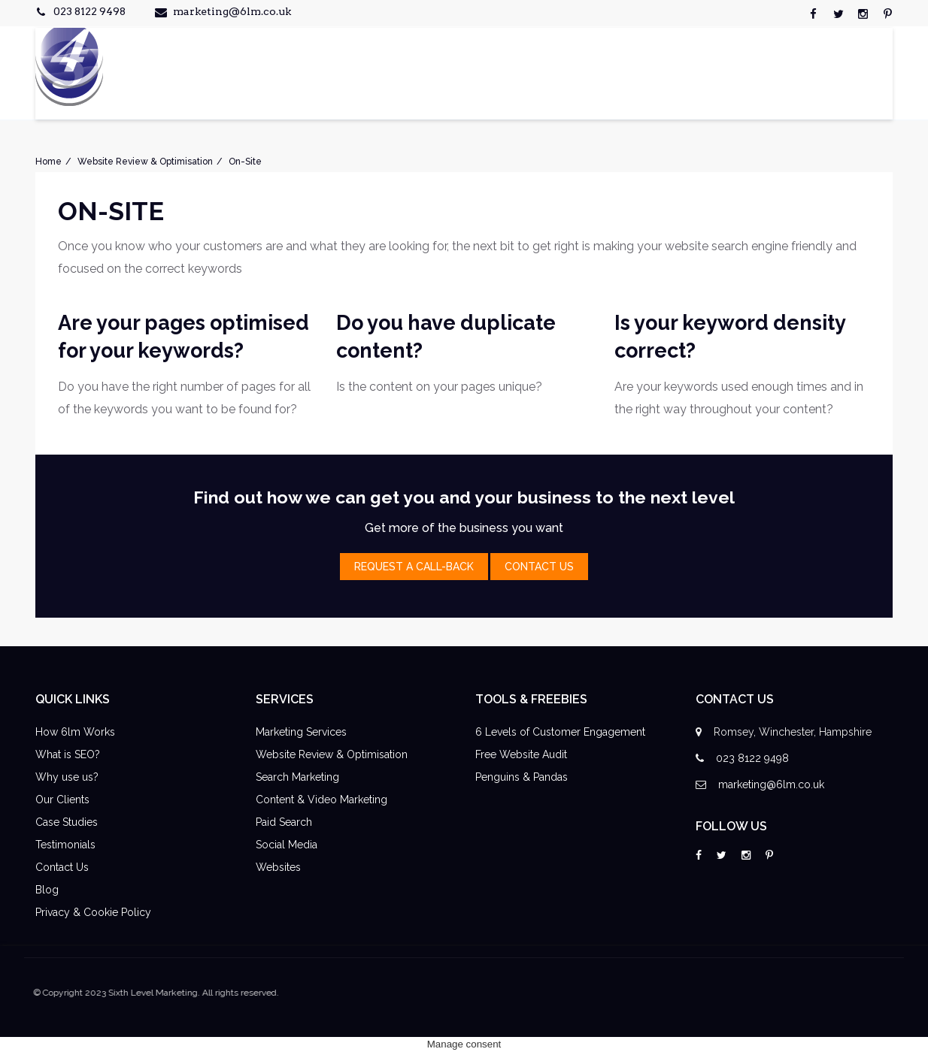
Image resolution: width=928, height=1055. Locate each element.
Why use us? (67, 777)
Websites (278, 867)
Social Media (286, 845)
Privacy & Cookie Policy (93, 912)
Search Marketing (297, 777)
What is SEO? (67, 754)
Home (48, 161)
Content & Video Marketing (321, 800)
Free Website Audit (521, 754)
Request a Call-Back (414, 567)
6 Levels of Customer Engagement (560, 732)
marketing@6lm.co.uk (232, 11)
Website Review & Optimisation (145, 161)
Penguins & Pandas (521, 777)
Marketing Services (301, 732)
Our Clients (62, 800)
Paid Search (284, 822)
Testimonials (65, 845)
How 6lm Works (75, 732)
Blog (47, 890)
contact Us (539, 567)
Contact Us (62, 867)
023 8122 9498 (89, 11)
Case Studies (66, 822)
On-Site (245, 161)
